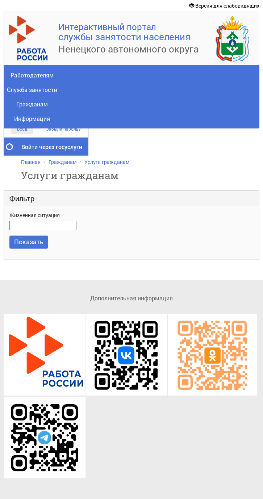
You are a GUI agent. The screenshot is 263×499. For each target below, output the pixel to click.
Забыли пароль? (63, 129)
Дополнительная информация (131, 298)
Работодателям (32, 75)
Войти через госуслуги (51, 147)
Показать (28, 241)
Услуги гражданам (106, 161)
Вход (22, 129)
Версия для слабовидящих (224, 5)
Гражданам (32, 104)
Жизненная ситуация (34, 215)
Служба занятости (32, 89)
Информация (32, 118)
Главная (31, 161)
